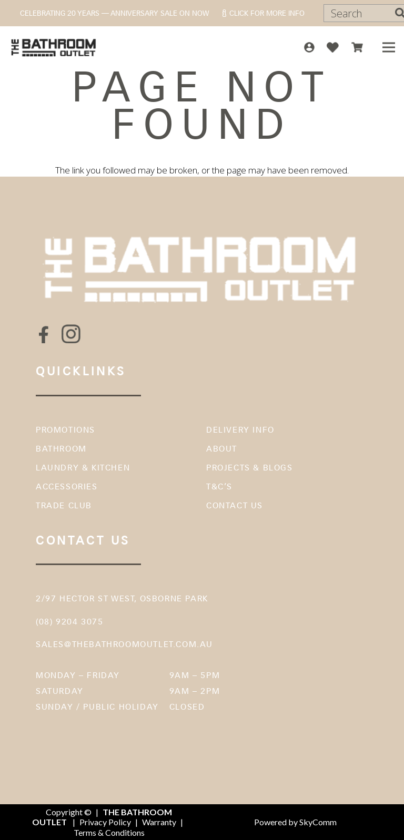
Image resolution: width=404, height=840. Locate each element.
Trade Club (64, 505)
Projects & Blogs (249, 468)
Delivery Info (240, 430)
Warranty (159, 822)
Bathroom (61, 449)
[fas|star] (44, 334)
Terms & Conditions (109, 832)
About (221, 449)
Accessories (67, 486)
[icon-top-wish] (333, 47)
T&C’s (219, 486)
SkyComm (317, 822)
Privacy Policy (105, 822)
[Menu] (388, 47)
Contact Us (234, 505)
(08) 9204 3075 (69, 622)
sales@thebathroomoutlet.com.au (124, 644)
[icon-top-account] (309, 47)
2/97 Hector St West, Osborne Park (122, 598)
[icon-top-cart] (357, 47)
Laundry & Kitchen (83, 468)
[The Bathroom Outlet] (54, 47)
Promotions (65, 430)
